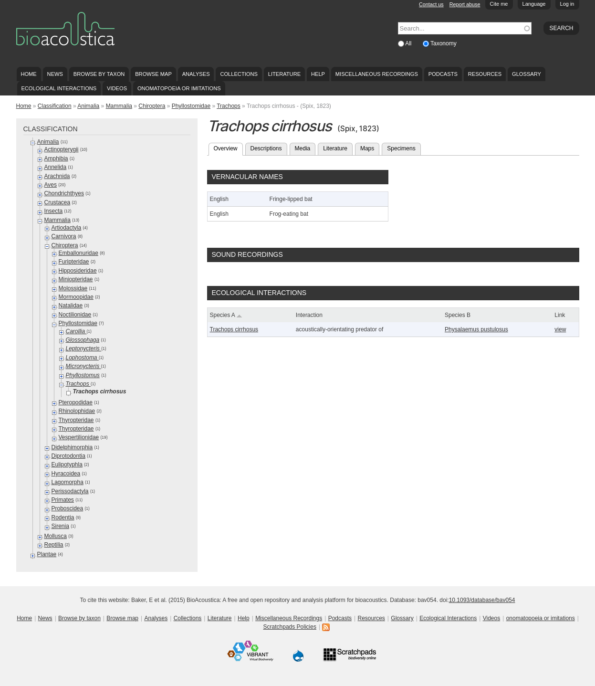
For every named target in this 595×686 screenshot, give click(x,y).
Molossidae (73, 288)
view (560, 329)
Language (534, 4)
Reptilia (53, 544)
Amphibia (56, 158)
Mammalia (119, 106)
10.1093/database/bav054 (482, 600)
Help (318, 74)
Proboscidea (68, 508)
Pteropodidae (76, 402)
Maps (367, 148)
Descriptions (266, 148)
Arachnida (57, 176)
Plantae (47, 554)
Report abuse (464, 4)
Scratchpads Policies (289, 626)
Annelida (55, 167)
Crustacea (57, 202)
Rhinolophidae (77, 411)
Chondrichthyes (64, 193)
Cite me (499, 4)
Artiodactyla (67, 227)
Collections (239, 74)
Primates (63, 499)
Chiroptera (151, 106)
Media (303, 148)
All (409, 43)
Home (28, 74)
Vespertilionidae (79, 437)
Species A (226, 315)
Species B (457, 315)
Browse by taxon (99, 74)
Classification (55, 106)
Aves (50, 184)
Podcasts (443, 74)
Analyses (196, 74)
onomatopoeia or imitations (179, 88)
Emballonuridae (78, 253)
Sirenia (60, 526)
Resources (484, 74)
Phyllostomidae (191, 106)
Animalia (88, 106)
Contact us (431, 4)
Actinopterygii (61, 149)
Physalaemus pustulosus (476, 329)
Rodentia (63, 517)
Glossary (526, 74)
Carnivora (64, 236)
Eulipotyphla (67, 464)
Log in (567, 4)
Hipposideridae (78, 270)
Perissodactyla (70, 491)
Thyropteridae (76, 420)
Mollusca (55, 536)
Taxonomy (443, 43)
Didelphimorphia (72, 447)
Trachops (228, 106)
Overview (228, 147)
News (55, 74)
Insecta (53, 211)
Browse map (153, 74)
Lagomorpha (68, 482)
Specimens (401, 148)
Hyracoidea (66, 473)
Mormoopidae (76, 297)
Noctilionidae (75, 314)
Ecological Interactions (58, 88)
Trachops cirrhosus (234, 329)
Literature (284, 74)
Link (559, 315)
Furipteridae (74, 261)
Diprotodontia (68, 456)
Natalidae (71, 305)
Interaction (309, 315)
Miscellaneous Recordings (376, 74)
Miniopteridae (76, 279)
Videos (117, 88)
